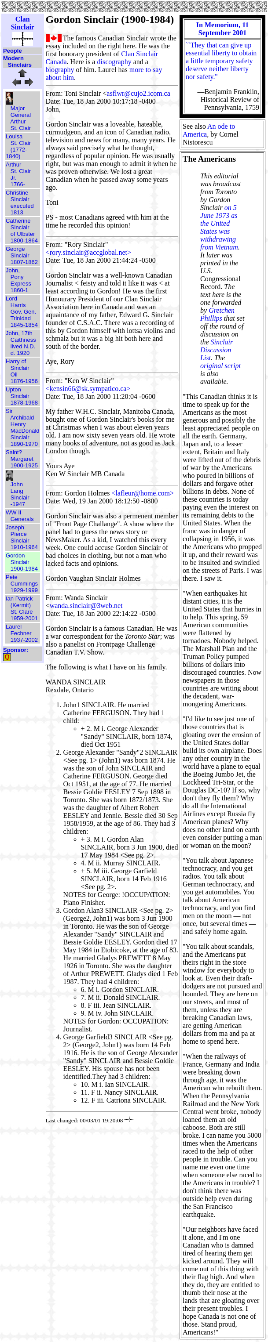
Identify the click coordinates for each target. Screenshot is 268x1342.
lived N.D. (23, 346)
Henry (18, 424)
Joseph (15, 527)
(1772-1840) (16, 152)
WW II (13, 512)
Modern (13, 58)
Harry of (16, 361)
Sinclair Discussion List (216, 350)
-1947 (18, 504)
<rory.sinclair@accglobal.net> (88, 252)
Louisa (14, 136)
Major (18, 108)
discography (114, 61)
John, (13, 270)
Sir (9, 411)
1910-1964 (24, 547)
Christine (17, 192)
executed (22, 206)
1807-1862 (24, 262)
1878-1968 (24, 402)
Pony (17, 277)
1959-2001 (24, 618)
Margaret (22, 459)
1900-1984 (24, 568)
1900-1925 (24, 465)
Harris (18, 305)
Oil (14, 374)
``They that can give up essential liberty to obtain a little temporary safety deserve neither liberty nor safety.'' (221, 60)
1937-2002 (24, 640)
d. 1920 (20, 353)
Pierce (19, 534)
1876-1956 (24, 381)
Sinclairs (20, 64)
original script (220, 365)
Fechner (21, 633)
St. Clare (22, 611)
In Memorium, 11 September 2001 (222, 28)
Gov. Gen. (23, 311)
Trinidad (21, 318)
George (15, 249)
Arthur (18, 121)
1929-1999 (24, 590)
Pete (12, 577)
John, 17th (19, 333)
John (17, 484)
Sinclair (22, 27)
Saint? (14, 452)
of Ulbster (23, 234)
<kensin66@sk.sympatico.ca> (88, 388)
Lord (11, 298)
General (21, 115)
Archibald (22, 417)
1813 (17, 212)
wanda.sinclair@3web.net (86, 605)
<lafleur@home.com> (142, 493)
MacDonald (25, 430)
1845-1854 (24, 325)
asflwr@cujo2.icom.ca (138, 93)
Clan (22, 19)
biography (60, 69)
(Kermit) (21, 605)
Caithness (23, 339)
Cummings (24, 583)
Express (21, 283)
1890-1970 (24, 444)
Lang (17, 491)
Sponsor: (15, 650)
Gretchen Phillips (217, 314)
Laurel (14, 626)
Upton (13, 389)
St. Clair (21, 128)
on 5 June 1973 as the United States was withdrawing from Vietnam (219, 227)
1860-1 (19, 290)
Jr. (14, 177)
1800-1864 (24, 240)
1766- (18, 184)
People (12, 50)
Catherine (18, 220)
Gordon (15, 555)
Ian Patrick (19, 598)
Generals (22, 519)
